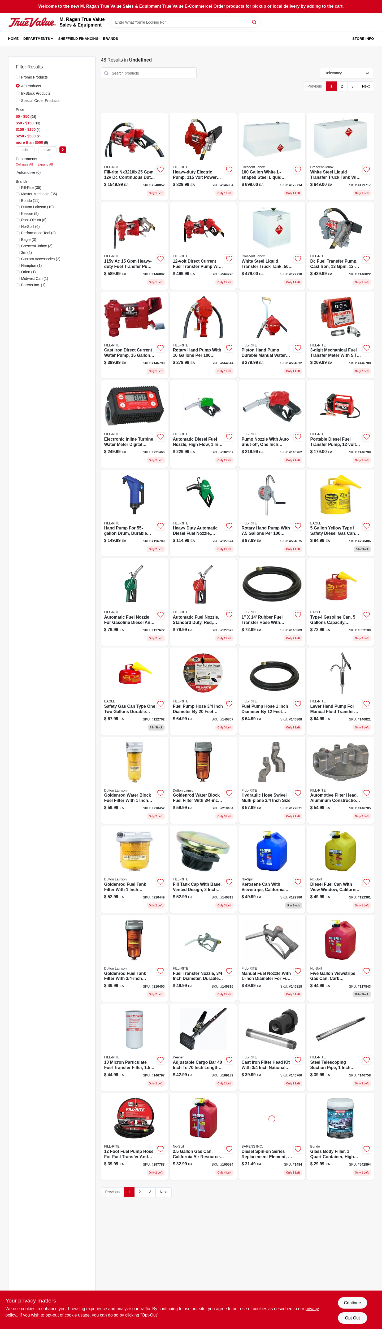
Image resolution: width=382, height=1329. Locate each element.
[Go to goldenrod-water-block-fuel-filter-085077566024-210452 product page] (134, 780)
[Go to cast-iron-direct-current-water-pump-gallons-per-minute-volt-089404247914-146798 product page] (134, 335)
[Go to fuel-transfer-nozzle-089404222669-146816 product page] (203, 958)
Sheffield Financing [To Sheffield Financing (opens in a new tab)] (78, 39)
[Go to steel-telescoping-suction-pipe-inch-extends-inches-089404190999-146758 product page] (340, 1047)
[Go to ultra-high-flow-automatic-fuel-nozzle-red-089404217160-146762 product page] (271, 424)
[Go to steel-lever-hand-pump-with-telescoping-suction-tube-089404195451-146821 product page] (340, 691)
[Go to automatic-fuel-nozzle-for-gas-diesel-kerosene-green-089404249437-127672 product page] (134, 602)
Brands (110, 39)
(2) (26, 252)
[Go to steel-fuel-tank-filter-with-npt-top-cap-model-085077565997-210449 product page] (134, 869)
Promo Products (34, 77)
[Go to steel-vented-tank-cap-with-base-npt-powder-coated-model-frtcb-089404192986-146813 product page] (203, 869)
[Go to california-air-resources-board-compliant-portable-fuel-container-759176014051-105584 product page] (203, 1136)
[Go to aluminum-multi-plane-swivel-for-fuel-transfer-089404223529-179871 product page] (271, 780)
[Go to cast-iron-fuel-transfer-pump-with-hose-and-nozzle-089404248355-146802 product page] (134, 246)
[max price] (47, 149)
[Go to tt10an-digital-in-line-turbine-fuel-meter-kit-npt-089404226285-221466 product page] (134, 424)
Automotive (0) (29, 172)
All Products (31, 86)
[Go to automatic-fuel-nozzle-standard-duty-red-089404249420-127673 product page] (203, 602)
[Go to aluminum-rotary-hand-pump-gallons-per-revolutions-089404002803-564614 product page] (203, 335)
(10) (37, 207)
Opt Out (352, 1318)
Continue (352, 1303)
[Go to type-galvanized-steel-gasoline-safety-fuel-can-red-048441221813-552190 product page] (340, 602)
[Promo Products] (18, 77)
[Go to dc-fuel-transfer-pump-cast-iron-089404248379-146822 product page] (340, 246)
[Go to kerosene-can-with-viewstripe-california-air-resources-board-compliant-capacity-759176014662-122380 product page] (271, 869)
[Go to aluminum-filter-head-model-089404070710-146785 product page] (340, 780)
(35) (31, 187)
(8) (34, 220)
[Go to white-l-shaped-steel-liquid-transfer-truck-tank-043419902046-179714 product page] (271, 157)
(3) (38, 233)
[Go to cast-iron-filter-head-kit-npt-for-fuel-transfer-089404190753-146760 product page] (271, 1047)
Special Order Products (40, 100)
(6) (30, 226)
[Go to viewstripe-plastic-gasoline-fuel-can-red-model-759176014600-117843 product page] (340, 958)
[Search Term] (185, 22)
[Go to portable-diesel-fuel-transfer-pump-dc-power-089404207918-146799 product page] (340, 424)
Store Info (363, 39)
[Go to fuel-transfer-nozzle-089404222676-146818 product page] (271, 958)
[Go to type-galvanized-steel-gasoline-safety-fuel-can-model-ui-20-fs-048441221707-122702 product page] (134, 691)
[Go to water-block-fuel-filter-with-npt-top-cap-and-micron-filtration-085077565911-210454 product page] (203, 780)
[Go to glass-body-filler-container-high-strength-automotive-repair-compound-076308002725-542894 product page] (340, 1136)
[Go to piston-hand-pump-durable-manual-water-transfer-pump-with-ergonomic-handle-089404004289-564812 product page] (271, 335)
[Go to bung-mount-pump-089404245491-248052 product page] (134, 157)
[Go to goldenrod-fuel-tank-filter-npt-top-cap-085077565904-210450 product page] (134, 958)
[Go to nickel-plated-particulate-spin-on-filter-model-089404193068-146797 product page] (134, 1047)
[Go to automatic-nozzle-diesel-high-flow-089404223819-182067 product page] (203, 424)
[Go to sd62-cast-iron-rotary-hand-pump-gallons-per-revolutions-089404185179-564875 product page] (271, 513)
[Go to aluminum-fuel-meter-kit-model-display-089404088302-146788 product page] (340, 335)
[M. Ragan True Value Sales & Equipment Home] (32, 22)
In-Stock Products (36, 93)
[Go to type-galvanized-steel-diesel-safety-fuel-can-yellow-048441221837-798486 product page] (340, 513)
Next (366, 86)
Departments (36, 39)
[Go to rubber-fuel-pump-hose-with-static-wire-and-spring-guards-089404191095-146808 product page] (271, 691)
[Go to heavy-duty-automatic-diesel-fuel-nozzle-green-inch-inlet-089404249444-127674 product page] (203, 513)
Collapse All (24, 164)
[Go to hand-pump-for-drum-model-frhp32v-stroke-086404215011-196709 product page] (134, 513)
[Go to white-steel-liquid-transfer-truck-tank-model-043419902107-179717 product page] (340, 157)
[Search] (254, 22)
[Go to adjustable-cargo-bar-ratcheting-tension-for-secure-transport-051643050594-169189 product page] (203, 1047)
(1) (31, 265)
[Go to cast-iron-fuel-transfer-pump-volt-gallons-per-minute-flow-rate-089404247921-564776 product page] (203, 246)
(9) (30, 213)
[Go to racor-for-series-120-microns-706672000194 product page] (271, 1136)
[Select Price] (62, 149)
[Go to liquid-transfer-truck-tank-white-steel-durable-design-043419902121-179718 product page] (271, 246)
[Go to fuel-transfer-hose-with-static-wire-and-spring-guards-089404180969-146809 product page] (271, 602)
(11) (30, 200)
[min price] (25, 149)
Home (13, 39)
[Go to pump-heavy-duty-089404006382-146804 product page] (203, 157)
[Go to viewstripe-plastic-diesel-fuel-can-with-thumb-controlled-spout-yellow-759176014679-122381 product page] (340, 869)
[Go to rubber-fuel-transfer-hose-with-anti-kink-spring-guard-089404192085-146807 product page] (203, 691)
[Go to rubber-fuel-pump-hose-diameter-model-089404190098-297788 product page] (134, 1136)
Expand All (45, 164)
